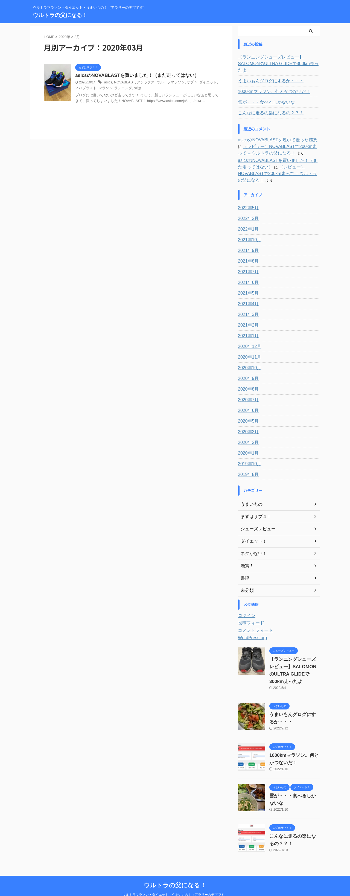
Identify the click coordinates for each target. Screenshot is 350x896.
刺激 (126, 89)
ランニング (113, 89)
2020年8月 (247, 376)
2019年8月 (247, 461)
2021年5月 (247, 280)
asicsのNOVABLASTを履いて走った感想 (273, 133)
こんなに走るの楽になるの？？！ (266, 106)
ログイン (245, 602)
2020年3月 (247, 419)
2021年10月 (248, 227)
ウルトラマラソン (166, 83)
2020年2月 (247, 429)
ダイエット (200, 83)
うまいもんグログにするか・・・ (266, 74)
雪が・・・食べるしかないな (263, 96)
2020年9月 (247, 365)
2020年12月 (248, 333)
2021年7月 (247, 259)
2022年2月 (247, 205)
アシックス (142, 83)
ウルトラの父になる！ (60, 15)
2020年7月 (247, 387)
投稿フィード (249, 610)
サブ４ (185, 83)
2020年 (64, 37)
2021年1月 (247, 323)
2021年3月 (247, 301)
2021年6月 (247, 269)
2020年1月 (247, 440)
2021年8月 (247, 248)
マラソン (96, 89)
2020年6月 (247, 397)
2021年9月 (247, 237)
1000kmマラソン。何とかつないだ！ (269, 85)
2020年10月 (248, 355)
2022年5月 (247, 195)
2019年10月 (248, 451)
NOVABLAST (122, 83)
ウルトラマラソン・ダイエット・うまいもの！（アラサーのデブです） (175, 881)
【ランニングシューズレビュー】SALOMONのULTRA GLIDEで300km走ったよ (278, 60)
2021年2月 (247, 312)
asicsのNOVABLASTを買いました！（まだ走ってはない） (133, 75)
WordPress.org (250, 624)
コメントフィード (253, 617)
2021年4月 (247, 291)
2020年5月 (247, 408)
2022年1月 (247, 216)
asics (107, 83)
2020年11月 (248, 344)
